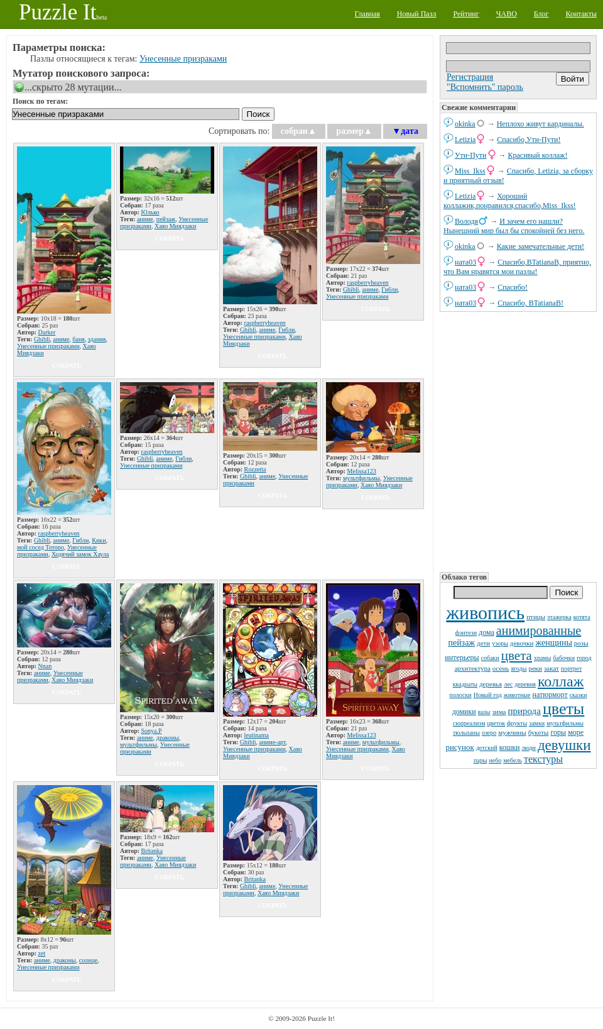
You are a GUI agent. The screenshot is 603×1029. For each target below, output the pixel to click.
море (576, 732)
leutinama (256, 735)
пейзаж (461, 642)
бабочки (564, 657)
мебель (512, 760)
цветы (563, 709)
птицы (535, 616)
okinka (465, 123)
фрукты (517, 723)
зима (499, 711)
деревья (490, 684)
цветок (496, 723)
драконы (167, 737)
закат (551, 668)
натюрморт (550, 694)
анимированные (538, 630)
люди (529, 747)
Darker (47, 332)
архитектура (473, 668)
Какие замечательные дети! (540, 246)
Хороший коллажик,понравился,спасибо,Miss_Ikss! (509, 201)
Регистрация (470, 77)
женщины (553, 642)
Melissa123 (361, 471)
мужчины (512, 732)
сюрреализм (469, 723)
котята (581, 617)
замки (537, 723)
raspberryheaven (265, 322)
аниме (61, 339)
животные (517, 694)
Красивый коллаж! (538, 155)
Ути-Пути (471, 155)
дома (486, 632)
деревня (525, 684)
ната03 (465, 262)
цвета (516, 655)
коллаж (561, 681)
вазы (484, 711)
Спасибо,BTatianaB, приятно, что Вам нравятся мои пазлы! (517, 267)
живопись (485, 612)
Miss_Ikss (470, 171)
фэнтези (466, 632)
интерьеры (462, 657)
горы (558, 732)
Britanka (152, 850)
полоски (461, 694)
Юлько (150, 212)
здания (97, 339)
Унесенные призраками (183, 58)
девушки (564, 745)
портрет (571, 668)
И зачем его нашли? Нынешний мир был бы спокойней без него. (513, 226)
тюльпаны (466, 732)
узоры (500, 643)
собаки (490, 657)
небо (495, 760)
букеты (538, 732)
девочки (522, 643)
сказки (578, 694)
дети (483, 643)
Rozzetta (255, 469)
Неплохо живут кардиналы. (540, 123)
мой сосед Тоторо (40, 547)
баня (78, 339)
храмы (542, 657)
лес (508, 684)
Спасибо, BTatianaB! (530, 303)
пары (480, 760)
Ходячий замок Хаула (80, 554)
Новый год (488, 694)
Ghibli (42, 339)
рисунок (459, 747)
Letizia (465, 139)
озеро (489, 732)
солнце (88, 960)
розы (581, 643)
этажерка (559, 617)
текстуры (543, 759)
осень (500, 668)
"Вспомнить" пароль (485, 87)
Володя (466, 221)
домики (464, 711)
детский (486, 747)
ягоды (518, 668)
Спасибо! (512, 287)
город (584, 657)
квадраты (465, 684)
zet (42, 953)
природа (524, 711)
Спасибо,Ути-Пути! (528, 139)
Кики (99, 540)
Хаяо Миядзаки (175, 226)
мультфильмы (565, 723)
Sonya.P (151, 730)
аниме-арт (272, 742)
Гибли (286, 329)
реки (535, 668)
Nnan (45, 666)
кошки (509, 747)
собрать (66, 365)
